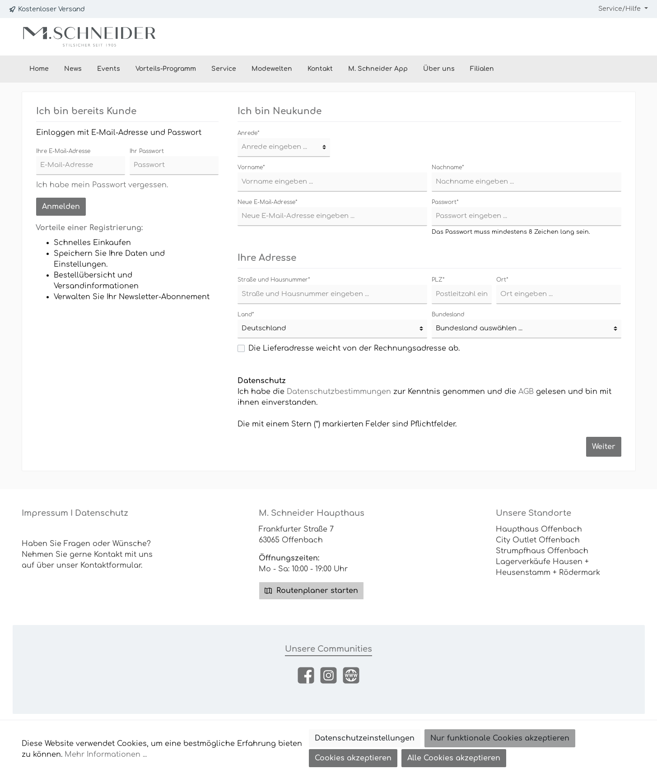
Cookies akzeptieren (353, 758)
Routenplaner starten (311, 590)
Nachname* (448, 167)
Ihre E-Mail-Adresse (63, 151)
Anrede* (249, 133)
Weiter (603, 447)
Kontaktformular (110, 565)
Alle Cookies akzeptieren (453, 758)
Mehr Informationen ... (106, 754)
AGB (526, 392)
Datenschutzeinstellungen (365, 738)
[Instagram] (328, 675)
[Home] (39, 69)
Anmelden (61, 207)
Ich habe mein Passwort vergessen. (102, 185)
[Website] (351, 675)
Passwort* (445, 202)
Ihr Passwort (147, 151)
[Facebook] (306, 675)
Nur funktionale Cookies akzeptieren (499, 738)
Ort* (502, 280)
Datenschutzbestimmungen (339, 392)
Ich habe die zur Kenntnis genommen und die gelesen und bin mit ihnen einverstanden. (424, 397)
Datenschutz (101, 513)
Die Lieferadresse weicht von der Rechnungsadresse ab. (354, 348)
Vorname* (251, 167)
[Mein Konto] (597, 37)
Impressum (45, 513)
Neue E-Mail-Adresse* (268, 202)
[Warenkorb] (624, 37)
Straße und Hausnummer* (274, 280)
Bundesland (448, 314)
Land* (246, 314)
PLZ (438, 280)
